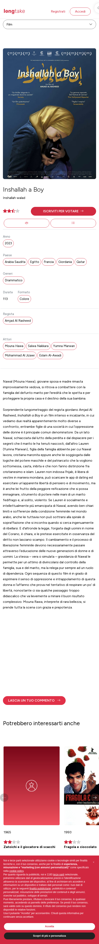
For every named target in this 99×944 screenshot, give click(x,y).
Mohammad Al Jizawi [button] (20, 355)
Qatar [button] (80, 262)
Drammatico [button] (14, 280)
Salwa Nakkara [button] (38, 346)
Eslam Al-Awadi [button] (50, 355)
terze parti (58, 874)
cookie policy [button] (16, 871)
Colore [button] (24, 299)
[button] (63, 211)
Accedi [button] (80, 11)
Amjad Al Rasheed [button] (18, 321)
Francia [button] (49, 262)
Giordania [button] (65, 262)
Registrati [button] (58, 11)
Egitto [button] (34, 262)
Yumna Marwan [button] (64, 346)
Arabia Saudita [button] (15, 262)
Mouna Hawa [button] (14, 346)
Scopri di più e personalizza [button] (49, 935)
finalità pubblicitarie (40, 888)
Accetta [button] (49, 926)
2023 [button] (8, 243)
